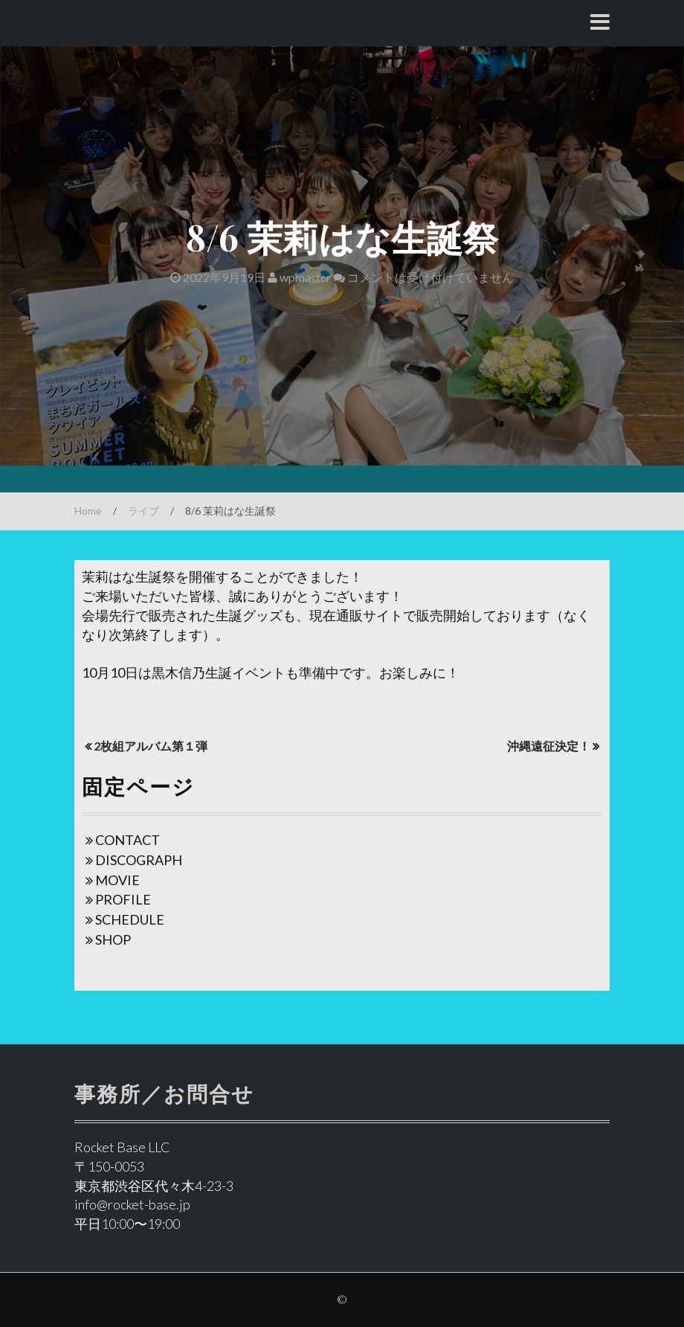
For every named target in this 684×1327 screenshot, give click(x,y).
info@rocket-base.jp (132, 1204)
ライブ (143, 510)
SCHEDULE (129, 919)
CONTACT (127, 840)
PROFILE (123, 899)
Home (88, 510)
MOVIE (117, 880)
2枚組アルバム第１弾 (150, 746)
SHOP (113, 939)
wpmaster (299, 277)
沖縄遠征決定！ (548, 746)
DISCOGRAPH (138, 860)
